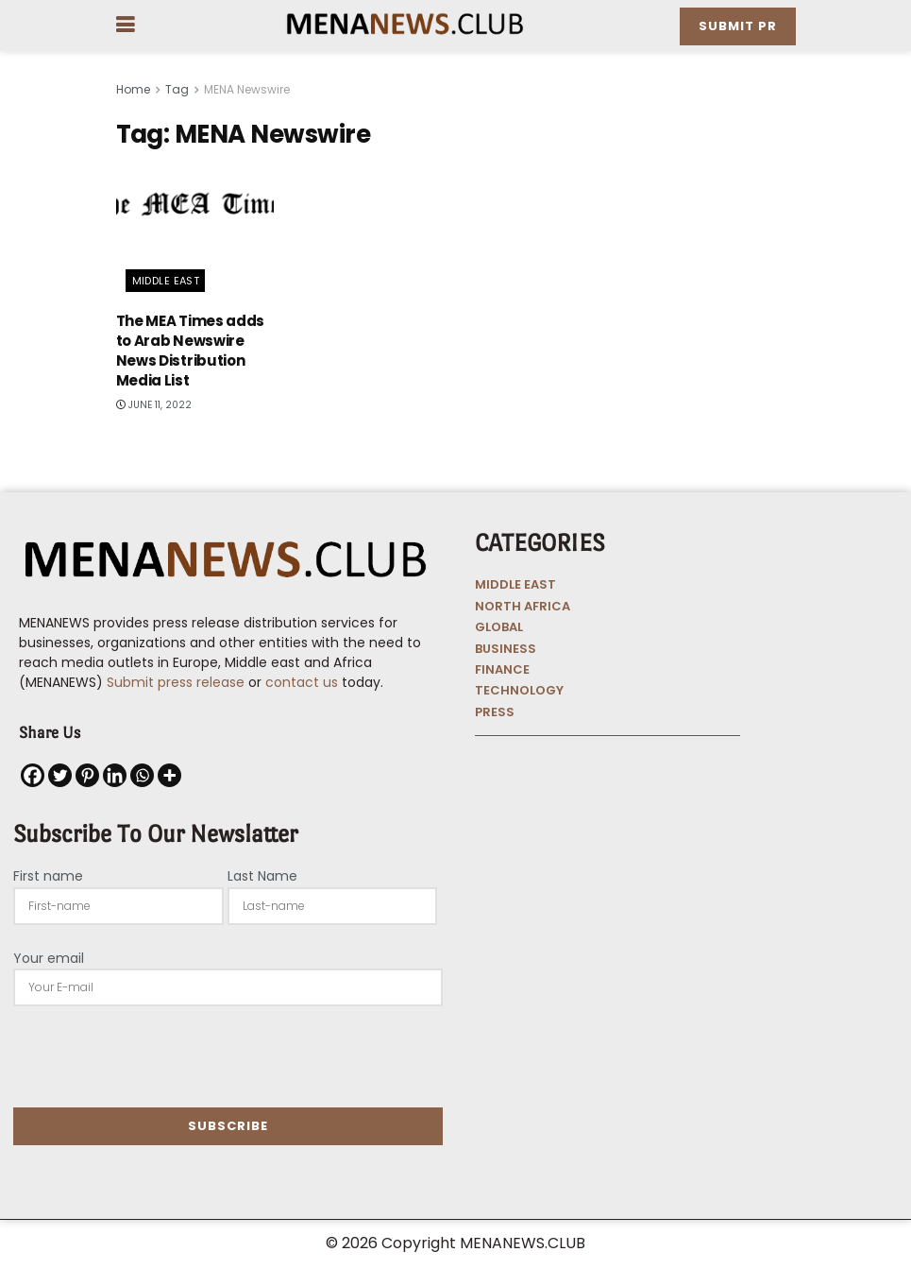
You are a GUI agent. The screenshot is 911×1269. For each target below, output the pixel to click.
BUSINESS (505, 649)
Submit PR (738, 26)
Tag (177, 89)
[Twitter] (60, 775)
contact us (301, 682)
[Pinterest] (87, 775)
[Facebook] (32, 775)
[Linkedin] (115, 775)
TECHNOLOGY (519, 690)
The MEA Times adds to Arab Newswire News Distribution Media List (190, 350)
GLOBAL (499, 627)
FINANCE (502, 669)
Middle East (166, 280)
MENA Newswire (247, 89)
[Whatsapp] (142, 775)
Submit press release (174, 682)
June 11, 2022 (154, 405)
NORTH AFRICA (522, 606)
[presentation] (156, 1056)
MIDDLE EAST (515, 584)
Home (133, 89)
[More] (169, 775)
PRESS (495, 712)
